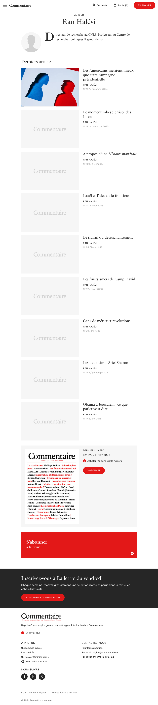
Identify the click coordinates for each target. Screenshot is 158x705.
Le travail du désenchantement (108, 237)
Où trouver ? (35, 657)
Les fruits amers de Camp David (109, 279)
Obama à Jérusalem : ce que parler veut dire (105, 406)
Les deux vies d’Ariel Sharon (105, 362)
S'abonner (144, 5)
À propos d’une (110, 154)
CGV (23, 692)
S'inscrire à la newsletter (42, 597)
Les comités (27, 652)
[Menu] (4, 5)
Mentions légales (37, 692)
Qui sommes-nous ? (31, 648)
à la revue (80, 547)
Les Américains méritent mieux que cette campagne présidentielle (108, 74)
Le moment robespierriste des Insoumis (107, 114)
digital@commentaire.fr (105, 652)
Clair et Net (71, 692)
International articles (34, 661)
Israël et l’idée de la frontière (106, 195)
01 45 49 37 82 (106, 657)
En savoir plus (30, 632)
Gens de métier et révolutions (107, 321)
